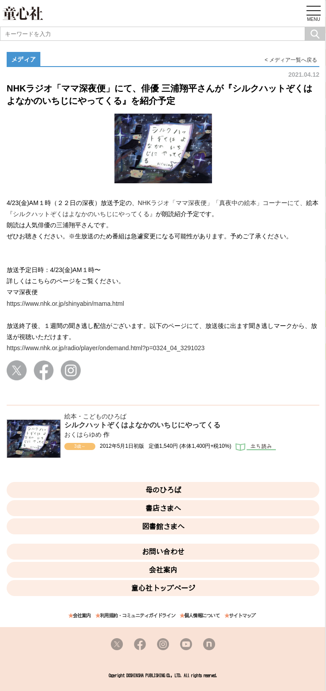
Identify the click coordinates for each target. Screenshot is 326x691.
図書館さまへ (163, 526)
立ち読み (256, 447)
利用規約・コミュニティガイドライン (137, 615)
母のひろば (163, 490)
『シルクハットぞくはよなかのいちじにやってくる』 (81, 213)
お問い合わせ (163, 551)
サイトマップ (242, 615)
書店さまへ (163, 508)
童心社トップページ (163, 588)
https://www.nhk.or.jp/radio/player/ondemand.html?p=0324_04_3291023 (105, 347)
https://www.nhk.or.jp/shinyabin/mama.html (65, 303)
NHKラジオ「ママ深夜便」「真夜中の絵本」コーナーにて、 (222, 202)
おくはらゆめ (83, 434)
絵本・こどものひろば (95, 416)
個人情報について (202, 615)
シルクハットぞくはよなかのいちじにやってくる (142, 425)
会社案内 (163, 569)
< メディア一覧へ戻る (291, 60)
